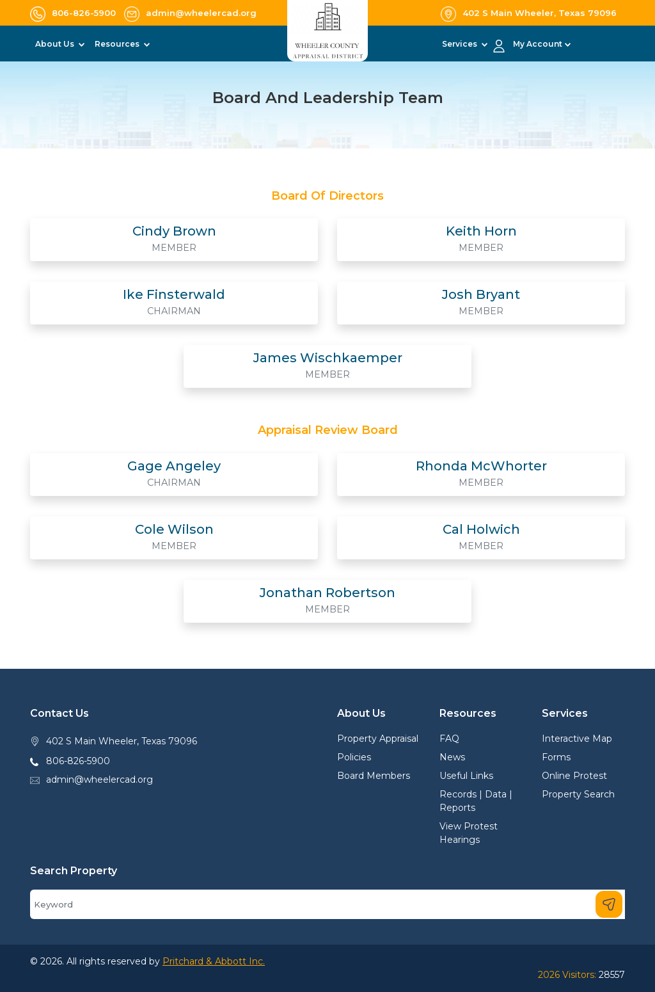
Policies (354, 757)
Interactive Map (577, 738)
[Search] (327, 904)
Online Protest (574, 775)
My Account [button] (537, 44)
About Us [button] (55, 44)
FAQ (449, 738)
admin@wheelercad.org (99, 779)
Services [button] (460, 44)
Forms (556, 757)
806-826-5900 (78, 761)
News (452, 757)
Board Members (373, 775)
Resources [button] (118, 44)
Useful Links (466, 775)
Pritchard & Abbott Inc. (213, 961)
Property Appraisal (377, 738)
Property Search (578, 794)
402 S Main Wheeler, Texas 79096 (121, 741)
